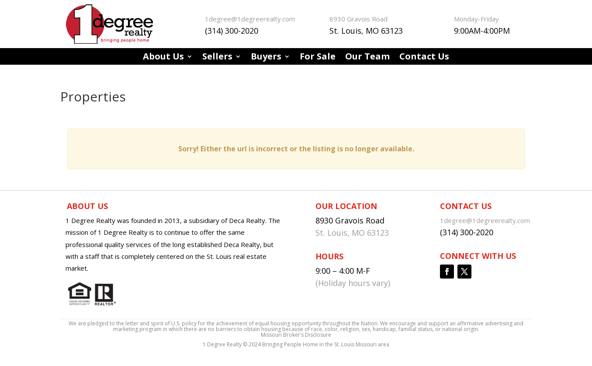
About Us (163, 57)
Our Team (367, 57)
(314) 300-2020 (231, 30)
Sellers (217, 57)
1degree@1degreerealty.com (250, 18)
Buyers (266, 57)
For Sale (318, 57)
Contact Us (424, 57)
